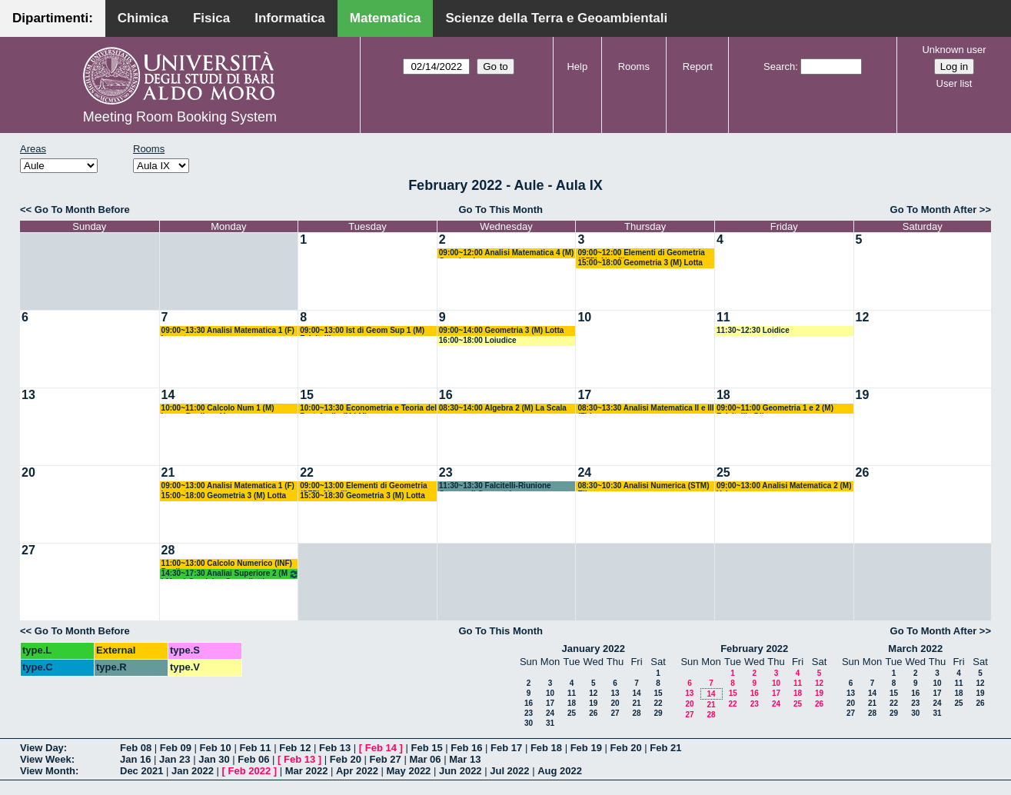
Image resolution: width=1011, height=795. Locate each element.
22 (307, 472)
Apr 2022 (357, 771)
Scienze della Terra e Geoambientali (556, 18)
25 (723, 472)
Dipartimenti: (52, 18)
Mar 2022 (306, 771)
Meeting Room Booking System (180, 117)
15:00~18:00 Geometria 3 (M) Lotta (640, 262)
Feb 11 (255, 747)
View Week (46, 759)
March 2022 (915, 648)
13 (28, 394)
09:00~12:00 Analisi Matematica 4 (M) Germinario (506, 253)
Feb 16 (466, 747)
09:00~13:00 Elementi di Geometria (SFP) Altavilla (363, 486)
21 (168, 472)
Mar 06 (425, 759)
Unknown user (954, 49)
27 (28, 550)
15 (307, 394)
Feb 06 (253, 759)
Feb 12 (295, 747)
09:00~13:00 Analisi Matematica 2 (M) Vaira (784, 486)
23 (446, 472)
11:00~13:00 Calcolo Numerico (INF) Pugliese (226, 564)
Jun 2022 (460, 771)
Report (698, 66)
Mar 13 (465, 759)
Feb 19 (586, 747)
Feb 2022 (249, 771)
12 (863, 317)
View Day (42, 747)
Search (779, 66)
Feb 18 (546, 747)
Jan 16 (135, 759)
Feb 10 (215, 747)
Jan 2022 (192, 771)
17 (584, 394)
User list (954, 83)
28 (168, 550)
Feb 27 (385, 759)
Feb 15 (426, 747)
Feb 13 (335, 747)
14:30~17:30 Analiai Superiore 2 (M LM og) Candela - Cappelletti (230, 574)
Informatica (289, 18)
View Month (47, 771)
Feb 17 (506, 747)
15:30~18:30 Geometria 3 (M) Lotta (362, 495)
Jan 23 (174, 759)
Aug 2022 (559, 771)
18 (723, 394)
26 (863, 472)
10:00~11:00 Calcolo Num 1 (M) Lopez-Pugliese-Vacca (217, 409)
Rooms (634, 66)
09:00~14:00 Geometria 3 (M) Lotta (501, 330)
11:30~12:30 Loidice (753, 330)
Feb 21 (665, 747)
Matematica (385, 18)
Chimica (143, 18)
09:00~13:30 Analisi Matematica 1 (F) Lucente (227, 331)
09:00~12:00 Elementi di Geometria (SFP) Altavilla (640, 253)
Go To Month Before (82, 209)
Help (577, 66)
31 (550, 723)
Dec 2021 (141, 771)
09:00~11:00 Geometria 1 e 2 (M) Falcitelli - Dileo (775, 409)
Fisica (211, 18)
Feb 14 (381, 747)
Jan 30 (213, 759)
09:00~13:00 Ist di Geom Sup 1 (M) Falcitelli (362, 331)
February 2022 (754, 648)
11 (723, 317)
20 (28, 472)
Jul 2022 (509, 771)
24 (584, 472)
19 (863, 394)
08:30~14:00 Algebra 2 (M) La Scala (503, 408)
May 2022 (409, 771)
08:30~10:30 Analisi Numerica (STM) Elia (643, 486)
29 (657, 713)
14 (168, 394)
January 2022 (593, 648)
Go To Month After (933, 209)
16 (446, 394)
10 (584, 317)
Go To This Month (500, 209)
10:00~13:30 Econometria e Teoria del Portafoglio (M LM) (368, 409)
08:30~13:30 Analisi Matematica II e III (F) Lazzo (645, 409)
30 (528, 723)
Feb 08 (135, 747)
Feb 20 (625, 747)
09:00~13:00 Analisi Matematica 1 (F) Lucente (227, 486)
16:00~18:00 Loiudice (478, 340)
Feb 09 (175, 747)
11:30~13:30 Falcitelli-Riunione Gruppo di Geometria (495, 486)
